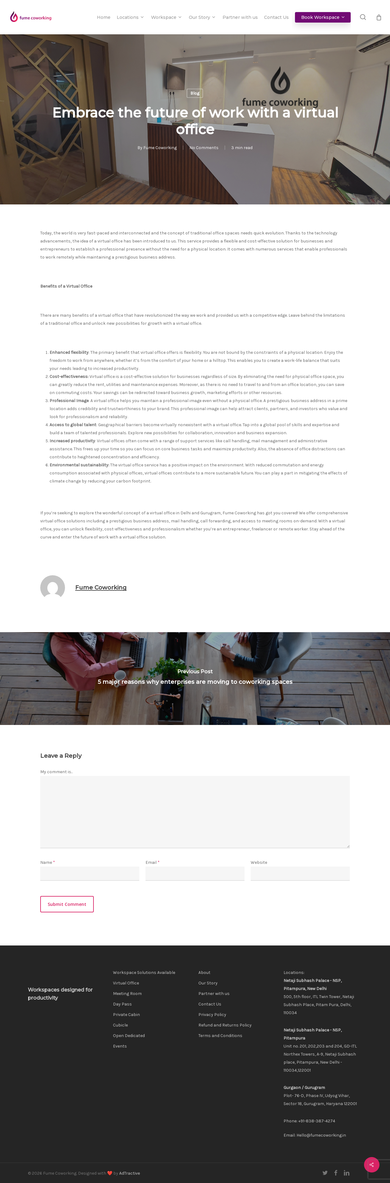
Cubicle (120, 1025)
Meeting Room (127, 993)
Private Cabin (126, 1014)
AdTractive (129, 1173)
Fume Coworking (160, 147)
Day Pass (122, 1004)
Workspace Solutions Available (144, 972)
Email (152, 862)
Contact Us (209, 1004)
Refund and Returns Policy (225, 1025)
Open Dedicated (129, 1035)
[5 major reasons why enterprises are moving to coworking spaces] (195, 678)
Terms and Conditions (220, 1035)
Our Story (208, 983)
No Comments (204, 147)
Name (47, 862)
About (204, 972)
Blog (194, 93)
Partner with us (214, 993)
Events (120, 1046)
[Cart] (378, 17)
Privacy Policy (212, 1014)
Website (259, 862)
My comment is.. (56, 771)
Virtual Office (126, 983)
